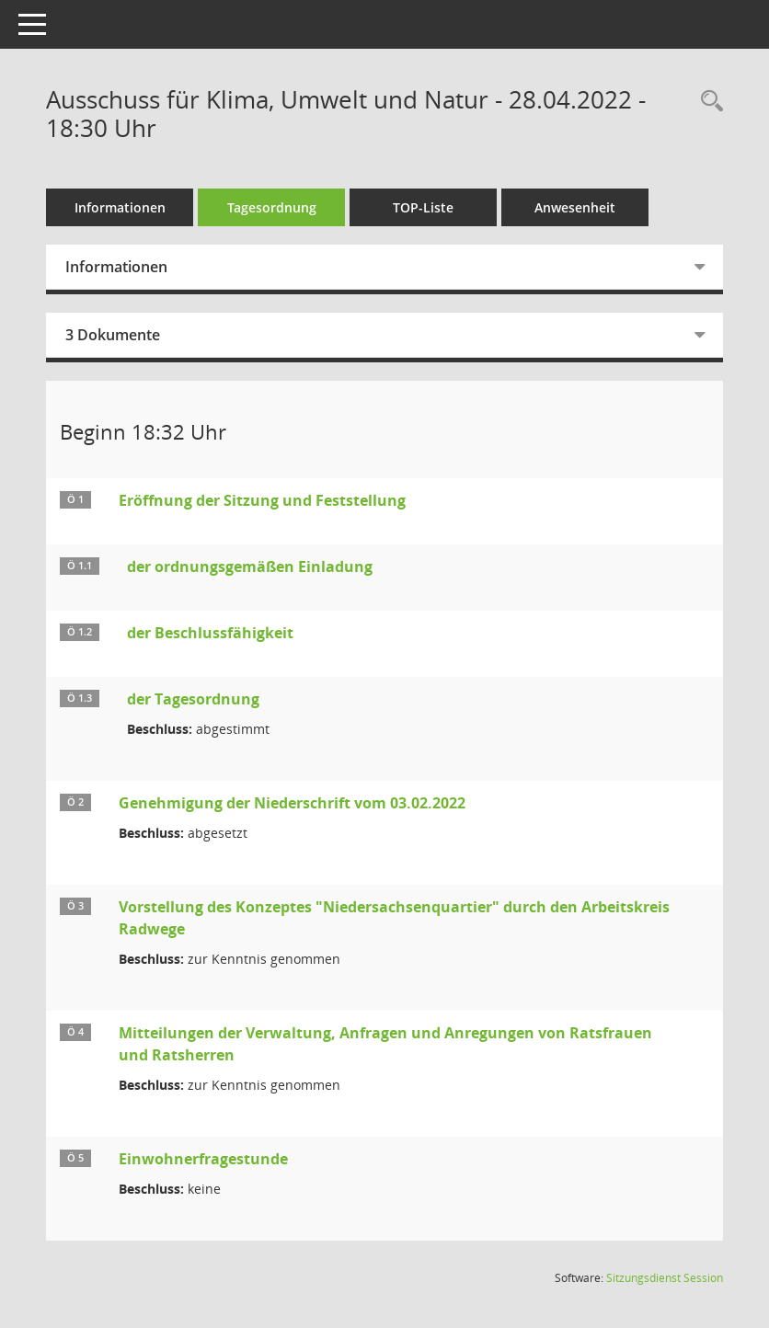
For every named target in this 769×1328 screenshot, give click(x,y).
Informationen (120, 207)
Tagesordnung (271, 207)
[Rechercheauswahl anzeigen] (707, 101)
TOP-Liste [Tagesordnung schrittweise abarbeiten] (423, 207)
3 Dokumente (112, 335)
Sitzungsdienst (664, 1278)
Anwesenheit (574, 207)
